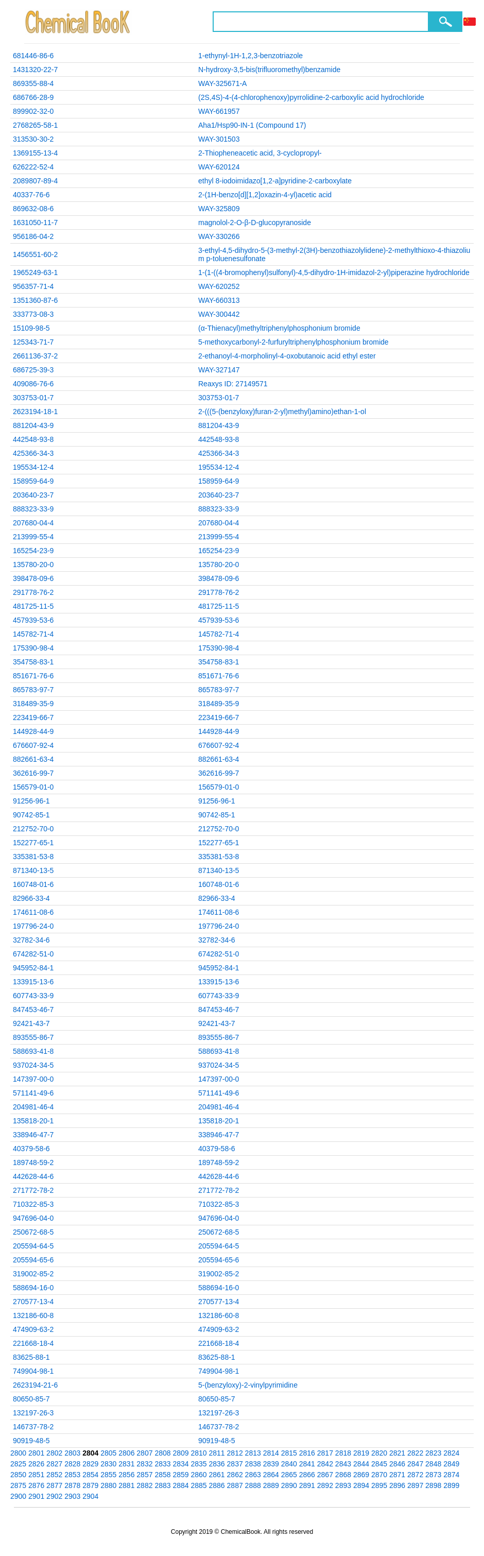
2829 (90, 1464)
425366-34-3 (33, 453)
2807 (144, 1453)
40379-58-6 (31, 1148)
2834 (180, 1464)
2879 (90, 1485)
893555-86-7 (33, 1037)
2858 (162, 1474)
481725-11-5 (33, 606)
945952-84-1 (33, 968)
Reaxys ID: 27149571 (233, 384)
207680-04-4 (33, 523)
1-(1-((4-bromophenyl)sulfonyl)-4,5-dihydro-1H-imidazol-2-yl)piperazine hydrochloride (334, 272)
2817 (325, 1453)
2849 (451, 1464)
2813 (253, 1453)
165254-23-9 (33, 550)
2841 (307, 1464)
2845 (379, 1464)
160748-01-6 (33, 884)
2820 (379, 1453)
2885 (198, 1485)
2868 (343, 1474)
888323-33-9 (33, 509)
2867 (325, 1474)
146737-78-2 (33, 1427)
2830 (108, 1464)
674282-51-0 (33, 954)
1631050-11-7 (35, 222)
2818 (343, 1453)
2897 (415, 1485)
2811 (217, 1453)
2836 (217, 1464)
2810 (198, 1453)
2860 (198, 1474)
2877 (54, 1485)
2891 (307, 1485)
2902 (54, 1496)
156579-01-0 (33, 787)
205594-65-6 (33, 1260)
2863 (253, 1474)
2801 (36, 1453)
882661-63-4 (33, 759)
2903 (72, 1496)
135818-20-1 (33, 1121)
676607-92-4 (33, 745)
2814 (271, 1453)
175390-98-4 (33, 648)
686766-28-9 (33, 97)
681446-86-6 (33, 56)
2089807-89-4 (35, 181)
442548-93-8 (33, 439)
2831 (126, 1464)
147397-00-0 (33, 1079)
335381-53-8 (33, 856)
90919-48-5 (31, 1441)
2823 (433, 1453)
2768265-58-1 (35, 125)
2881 (126, 1485)
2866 (307, 1474)
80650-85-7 (31, 1399)
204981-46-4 (33, 1107)
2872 (415, 1474)
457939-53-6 (33, 620)
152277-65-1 (33, 843)
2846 (397, 1464)
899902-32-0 (33, 111)
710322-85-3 (33, 1204)
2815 (289, 1453)
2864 (271, 1474)
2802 (54, 1453)
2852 (54, 1474)
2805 (108, 1453)
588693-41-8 (33, 1051)
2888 (253, 1485)
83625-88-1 (31, 1357)
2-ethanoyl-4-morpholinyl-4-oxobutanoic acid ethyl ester (287, 356)
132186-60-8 (33, 1315)
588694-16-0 (33, 1288)
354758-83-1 (33, 662)
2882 (144, 1485)
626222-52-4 (33, 167)
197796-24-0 (33, 926)
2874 (451, 1474)
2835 (198, 1464)
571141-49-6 (33, 1093)
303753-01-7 (33, 398)
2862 (235, 1474)
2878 (72, 1485)
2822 (415, 1453)
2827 (54, 1464)
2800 (18, 1453)
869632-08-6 (33, 208)
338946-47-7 (33, 1135)
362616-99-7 (33, 773)
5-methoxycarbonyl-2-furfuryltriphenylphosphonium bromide (293, 342)
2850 (18, 1474)
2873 (433, 1474)
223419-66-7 (33, 717)
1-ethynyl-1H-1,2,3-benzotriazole (250, 56)
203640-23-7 (33, 495)
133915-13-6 (33, 982)
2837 (235, 1464)
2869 (361, 1474)
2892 (325, 1485)
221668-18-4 (33, 1343)
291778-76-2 (33, 592)
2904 (90, 1496)
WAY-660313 (218, 300)
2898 (433, 1485)
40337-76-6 (31, 195)
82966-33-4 (31, 898)
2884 (180, 1485)
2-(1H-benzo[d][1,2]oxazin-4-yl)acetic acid (265, 195)
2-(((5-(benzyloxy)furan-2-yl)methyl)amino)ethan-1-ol (282, 411)
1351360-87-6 (35, 300)
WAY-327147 (218, 370)
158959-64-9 (33, 481)
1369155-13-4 (35, 153)
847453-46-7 (33, 1009)
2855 (108, 1474)
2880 (108, 1485)
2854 (90, 1474)
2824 (451, 1453)
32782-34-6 (31, 940)
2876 (36, 1485)
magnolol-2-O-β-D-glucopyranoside (254, 222)
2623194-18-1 (35, 411)
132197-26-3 (33, 1413)
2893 (343, 1485)
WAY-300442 (218, 314)
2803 (72, 1453)
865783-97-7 (33, 690)
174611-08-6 (33, 912)
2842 (325, 1464)
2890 (289, 1485)
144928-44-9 (33, 731)
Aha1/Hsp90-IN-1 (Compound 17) (252, 125)
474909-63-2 (33, 1329)
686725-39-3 (33, 370)
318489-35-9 (33, 703)
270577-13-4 (33, 1301)
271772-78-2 (33, 1190)
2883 (162, 1485)
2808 (162, 1453)
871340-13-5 (33, 870)
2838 (253, 1464)
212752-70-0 (33, 829)
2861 (217, 1474)
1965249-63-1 (35, 272)
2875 (18, 1485)
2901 (36, 1496)
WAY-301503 (218, 139)
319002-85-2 (33, 1274)
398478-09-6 (33, 578)
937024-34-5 (33, 1065)
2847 (415, 1464)
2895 (379, 1485)
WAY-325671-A (222, 83)
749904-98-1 (33, 1371)
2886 (217, 1485)
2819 (361, 1453)
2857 (144, 1474)
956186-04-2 (33, 236)
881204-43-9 (33, 425)
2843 (343, 1464)
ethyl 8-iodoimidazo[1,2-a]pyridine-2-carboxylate (275, 181)
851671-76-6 (33, 676)
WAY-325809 (218, 208)
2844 (361, 1464)
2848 (433, 1464)
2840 (289, 1464)
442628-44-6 (33, 1176)
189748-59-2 (33, 1162)
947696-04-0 (33, 1218)
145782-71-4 (33, 634)
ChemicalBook (78, 22)
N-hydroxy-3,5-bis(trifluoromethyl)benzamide (269, 69)
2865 (289, 1474)
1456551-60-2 (35, 254)
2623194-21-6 (35, 1385)
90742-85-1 (31, 815)
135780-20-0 (33, 564)
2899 (451, 1485)
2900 (18, 1496)
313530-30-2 (33, 139)
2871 (397, 1474)
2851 (36, 1474)
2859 (180, 1474)
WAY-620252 (218, 286)
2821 (397, 1453)
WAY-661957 (218, 111)
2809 (180, 1453)
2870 (379, 1474)
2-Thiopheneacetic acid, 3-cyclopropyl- (260, 153)
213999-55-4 (33, 537)
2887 (235, 1485)
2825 (18, 1464)
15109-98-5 (31, 328)
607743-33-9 (33, 995)
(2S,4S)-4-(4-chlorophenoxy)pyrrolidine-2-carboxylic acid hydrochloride (311, 97)
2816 (307, 1453)
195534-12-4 (33, 467)
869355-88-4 (33, 83)
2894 (361, 1485)
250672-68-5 (33, 1232)
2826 (36, 1464)
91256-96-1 (31, 801)
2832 (144, 1464)
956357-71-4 (33, 286)
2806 (126, 1453)
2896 (397, 1485)
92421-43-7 (31, 1023)
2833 (162, 1464)
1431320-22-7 (35, 69)
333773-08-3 (33, 314)
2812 (235, 1453)
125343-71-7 (33, 342)
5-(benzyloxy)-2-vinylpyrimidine (248, 1385)
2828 (72, 1464)
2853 (72, 1474)
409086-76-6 (33, 384)
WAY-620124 (218, 167)
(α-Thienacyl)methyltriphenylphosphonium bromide (279, 328)
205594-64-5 (33, 1246)
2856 (126, 1474)
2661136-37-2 (35, 356)
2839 (271, 1464)
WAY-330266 (218, 236)
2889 (271, 1485)
